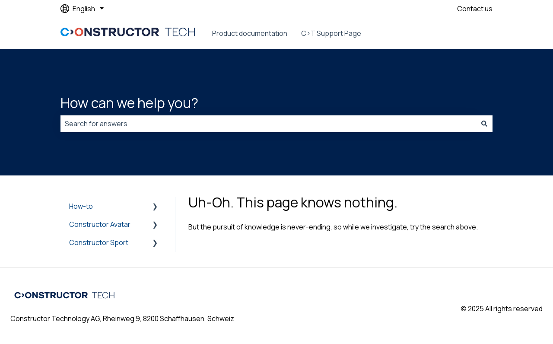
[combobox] (268, 123)
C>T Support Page (331, 33)
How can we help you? (129, 102)
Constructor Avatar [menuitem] (99, 224)
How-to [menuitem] (81, 206)
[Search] (484, 123)
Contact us (475, 8)
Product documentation (249, 33)
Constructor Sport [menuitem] (98, 242)
